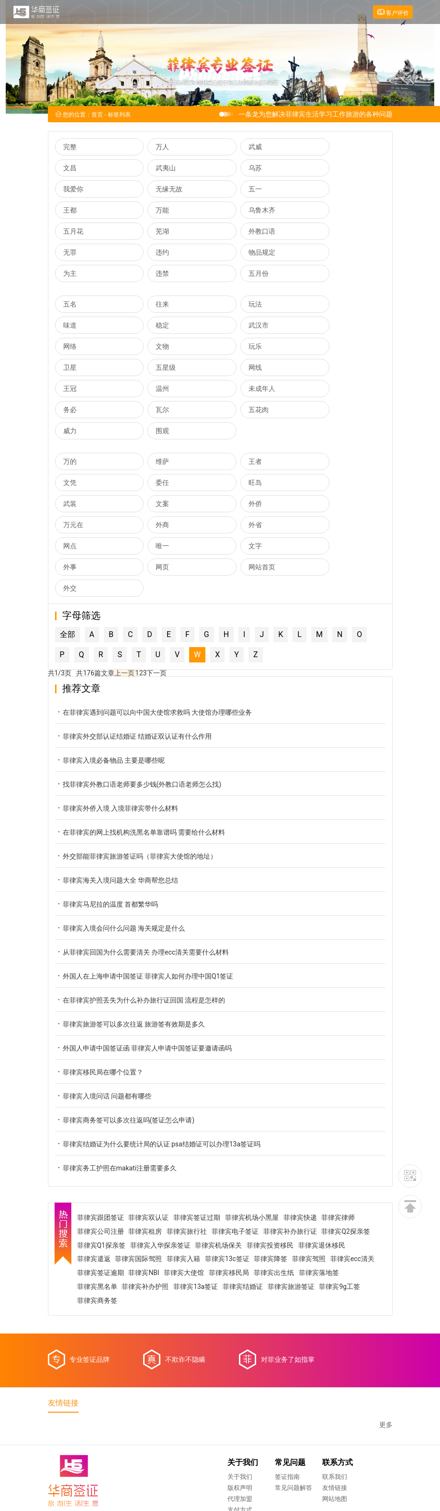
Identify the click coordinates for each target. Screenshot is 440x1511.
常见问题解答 (198, 1385)
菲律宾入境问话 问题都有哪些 (103, 991)
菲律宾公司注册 (101, 1126)
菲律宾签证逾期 (150, 1168)
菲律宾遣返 (95, 1154)
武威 (237, 148)
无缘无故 (327, 169)
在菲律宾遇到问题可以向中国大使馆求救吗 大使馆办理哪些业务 (153, 607)
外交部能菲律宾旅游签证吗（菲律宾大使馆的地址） (136, 751)
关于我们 (145, 1374)
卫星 (153, 326)
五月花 (73, 211)
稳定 (70, 305)
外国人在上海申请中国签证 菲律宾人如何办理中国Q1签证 (144, 871)
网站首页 (160, 483)
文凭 (320, 399)
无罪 (320, 211)
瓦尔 (70, 368)
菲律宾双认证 (150, 1112)
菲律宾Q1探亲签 (102, 1140)
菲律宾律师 (340, 1112)
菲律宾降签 (272, 1154)
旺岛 (153, 420)
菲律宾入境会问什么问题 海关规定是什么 (120, 823)
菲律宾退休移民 (323, 1140)
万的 (70, 399)
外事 (320, 462)
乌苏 (153, 169)
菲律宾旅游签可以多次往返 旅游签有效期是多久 (130, 919)
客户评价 (392, 12)
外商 (237, 441)
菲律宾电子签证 (236, 1126)
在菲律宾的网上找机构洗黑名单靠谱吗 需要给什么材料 (140, 727)
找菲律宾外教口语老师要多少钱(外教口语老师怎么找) (138, 679)
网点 (70, 462)
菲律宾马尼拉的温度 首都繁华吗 (106, 799)
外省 (320, 441)
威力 (237, 368)
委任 (70, 420)
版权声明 (145, 1385)
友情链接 (239, 1385)
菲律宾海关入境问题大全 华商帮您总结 (116, 775)
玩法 (237, 284)
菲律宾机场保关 (219, 1140)
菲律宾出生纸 (324, 1168)
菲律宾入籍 (185, 1154)
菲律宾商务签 (144, 1195)
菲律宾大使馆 (234, 1168)
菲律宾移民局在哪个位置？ (99, 967)
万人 (153, 148)
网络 (237, 305)
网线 (320, 326)
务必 (320, 347)
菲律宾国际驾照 (139, 1154)
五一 (70, 190)
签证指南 (192, 1374)
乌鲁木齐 (327, 190)
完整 (70, 148)
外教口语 (243, 211)
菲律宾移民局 (279, 1168)
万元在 (157, 441)
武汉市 (157, 305)
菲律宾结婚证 (289, 1182)
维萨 (153, 399)
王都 (153, 190)
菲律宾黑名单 (143, 1182)
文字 (237, 462)
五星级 (240, 326)
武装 (237, 420)
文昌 (320, 148)
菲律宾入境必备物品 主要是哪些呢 (110, 655)
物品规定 (160, 232)
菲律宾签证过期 (198, 1112)
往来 (153, 284)
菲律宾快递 (301, 1112)
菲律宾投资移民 (271, 1140)
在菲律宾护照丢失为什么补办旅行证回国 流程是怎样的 (140, 895)
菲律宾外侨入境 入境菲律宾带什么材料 (116, 703)
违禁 (320, 232)
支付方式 (145, 1407)
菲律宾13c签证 (228, 1154)
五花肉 (157, 368)
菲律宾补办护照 (191, 1182)
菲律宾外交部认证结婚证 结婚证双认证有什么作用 (133, 631)
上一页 (124, 568)
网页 (70, 483)
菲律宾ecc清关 (100, 1168)
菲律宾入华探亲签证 (161, 1140)
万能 (237, 190)
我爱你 (240, 169)
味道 (320, 284)
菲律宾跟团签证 (101, 1112)
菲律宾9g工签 (98, 1195)
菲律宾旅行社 (188, 1126)
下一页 (156, 568)
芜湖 (153, 211)
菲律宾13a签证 (242, 1182)
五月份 (73, 253)
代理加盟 (145, 1396)
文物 (320, 305)
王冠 (70, 347)
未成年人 (243, 347)
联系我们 (239, 1374)
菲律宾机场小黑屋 (253, 1112)
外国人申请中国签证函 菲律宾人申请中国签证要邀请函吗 (143, 943)
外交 (237, 483)
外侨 (70, 441)
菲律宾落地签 (98, 1182)
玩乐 (70, 326)
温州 (153, 347)
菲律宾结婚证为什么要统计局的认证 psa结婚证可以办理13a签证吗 (158, 1039)
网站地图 (239, 1396)
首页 (97, 115)
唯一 (153, 462)
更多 (386, 1321)
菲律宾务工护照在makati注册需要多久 (116, 1063)
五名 (70, 284)
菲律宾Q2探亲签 (347, 1126)
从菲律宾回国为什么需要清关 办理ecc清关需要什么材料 (142, 847)
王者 (237, 399)
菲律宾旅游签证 (337, 1182)
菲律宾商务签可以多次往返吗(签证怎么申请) (125, 1015)
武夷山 (73, 169)
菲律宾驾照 (310, 1154)
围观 (320, 368)
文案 (320, 420)
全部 (67, 529)
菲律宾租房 (146, 1126)
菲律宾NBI (194, 1168)
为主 (237, 232)
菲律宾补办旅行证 (291, 1126)
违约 (70, 232)
